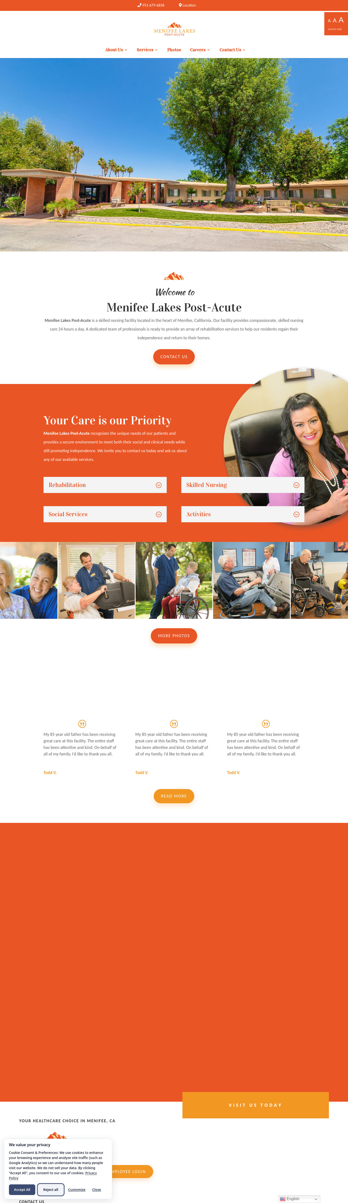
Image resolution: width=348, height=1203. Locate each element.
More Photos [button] (174, 635)
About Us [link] (114, 50)
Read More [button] (174, 796)
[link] (151, 5)
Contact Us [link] (230, 50)
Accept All (22, 1189)
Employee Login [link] (127, 1171)
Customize (76, 1189)
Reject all (50, 1189)
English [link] (289, 1199)
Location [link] (187, 5)
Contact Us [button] (174, 356)
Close (96, 1189)
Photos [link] (174, 50)
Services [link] (145, 50)
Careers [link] (197, 50)
